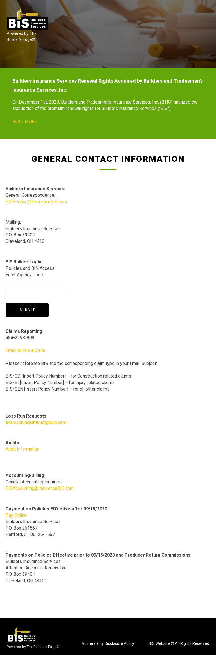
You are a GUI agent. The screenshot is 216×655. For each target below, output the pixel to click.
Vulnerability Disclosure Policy (108, 643)
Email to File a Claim (25, 350)
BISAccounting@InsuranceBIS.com (40, 488)
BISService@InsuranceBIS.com (36, 201)
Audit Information (22, 449)
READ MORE (24, 121)
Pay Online (16, 515)
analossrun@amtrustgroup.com (36, 422)
